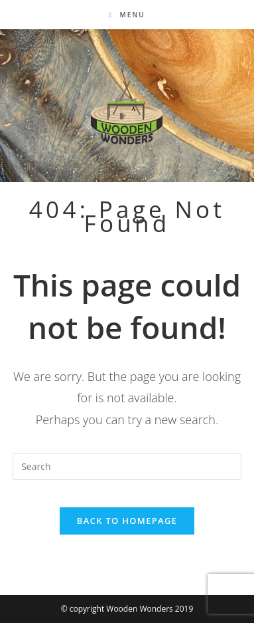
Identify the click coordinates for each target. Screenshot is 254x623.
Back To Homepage (127, 521)
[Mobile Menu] (127, 14)
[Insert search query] (127, 466)
